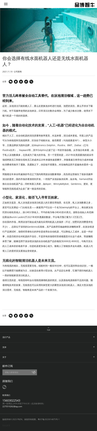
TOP (48, 330)
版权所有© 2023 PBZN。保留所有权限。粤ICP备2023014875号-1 (31, 419)
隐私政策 (6, 425)
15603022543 (11, 400)
